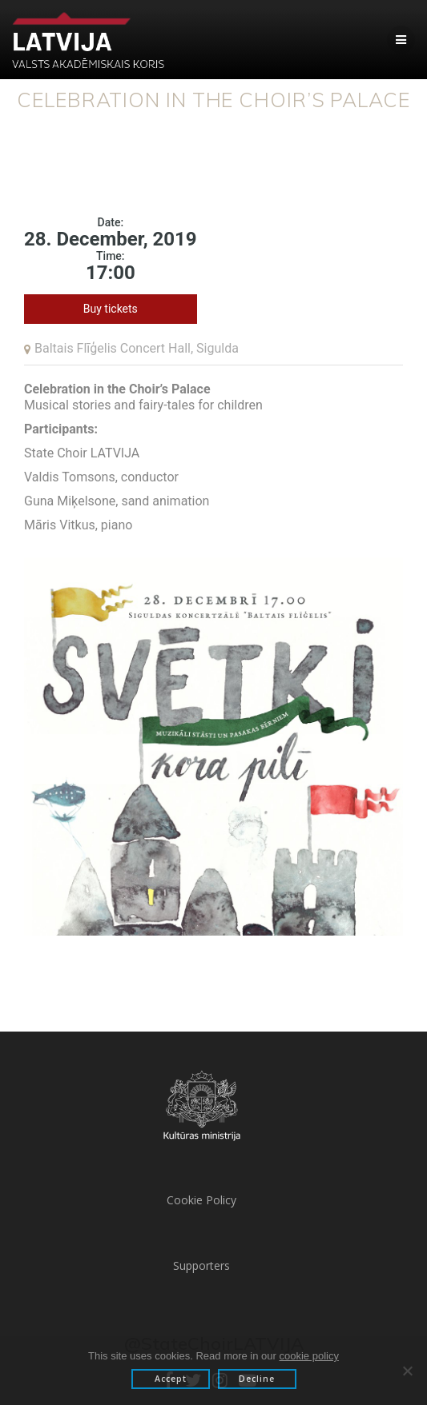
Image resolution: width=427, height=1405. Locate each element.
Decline (257, 1378)
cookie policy (309, 1356)
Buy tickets (110, 308)
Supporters (201, 1265)
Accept (171, 1378)
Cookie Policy (201, 1199)
